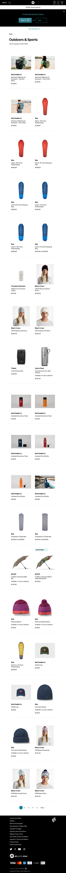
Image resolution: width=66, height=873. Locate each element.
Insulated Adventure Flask (19, 416)
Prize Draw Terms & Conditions (19, 836)
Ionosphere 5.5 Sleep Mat (43, 536)
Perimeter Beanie (40, 707)
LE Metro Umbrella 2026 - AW (19, 577)
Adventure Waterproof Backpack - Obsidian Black (18, 79)
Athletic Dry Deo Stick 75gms (18, 289)
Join (39, 20)
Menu (4, 3)
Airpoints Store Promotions (18, 831)
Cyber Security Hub (15, 844)
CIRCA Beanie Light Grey (19, 331)
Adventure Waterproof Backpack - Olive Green (42, 78)
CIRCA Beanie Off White (42, 331)
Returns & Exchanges (16, 823)
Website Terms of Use (16, 834)
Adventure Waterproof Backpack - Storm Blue (18, 122)
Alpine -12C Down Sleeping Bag (40, 122)
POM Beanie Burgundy (42, 750)
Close (64, 11)
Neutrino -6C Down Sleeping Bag (17, 666)
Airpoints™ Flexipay (15, 829)
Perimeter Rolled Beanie (19, 750)
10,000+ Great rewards (33, 7)
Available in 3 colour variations (44, 624)
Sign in (23, 20)
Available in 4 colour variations (20, 624)
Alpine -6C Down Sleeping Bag (43, 164)
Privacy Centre (14, 842)
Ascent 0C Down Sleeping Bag (19, 205)
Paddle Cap (38, 665)
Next (42, 808)
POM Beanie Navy (40, 793)
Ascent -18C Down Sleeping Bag (17, 247)
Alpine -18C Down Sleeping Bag (16, 164)
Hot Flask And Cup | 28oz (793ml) (43, 372)
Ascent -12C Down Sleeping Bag (40, 205)
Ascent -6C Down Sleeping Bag (43, 247)
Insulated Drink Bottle (42, 456)
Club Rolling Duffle (17, 371)
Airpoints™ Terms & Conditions (19, 839)
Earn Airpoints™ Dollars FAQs (18, 826)
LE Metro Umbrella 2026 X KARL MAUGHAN (43, 577)
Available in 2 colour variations (44, 375)
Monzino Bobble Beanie (42, 622)
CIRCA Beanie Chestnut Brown (42, 289)
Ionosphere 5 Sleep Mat (18, 536)
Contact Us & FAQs (15, 818)
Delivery (12, 821)
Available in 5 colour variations (44, 710)
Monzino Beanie (16, 622)
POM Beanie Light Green (19, 793)
